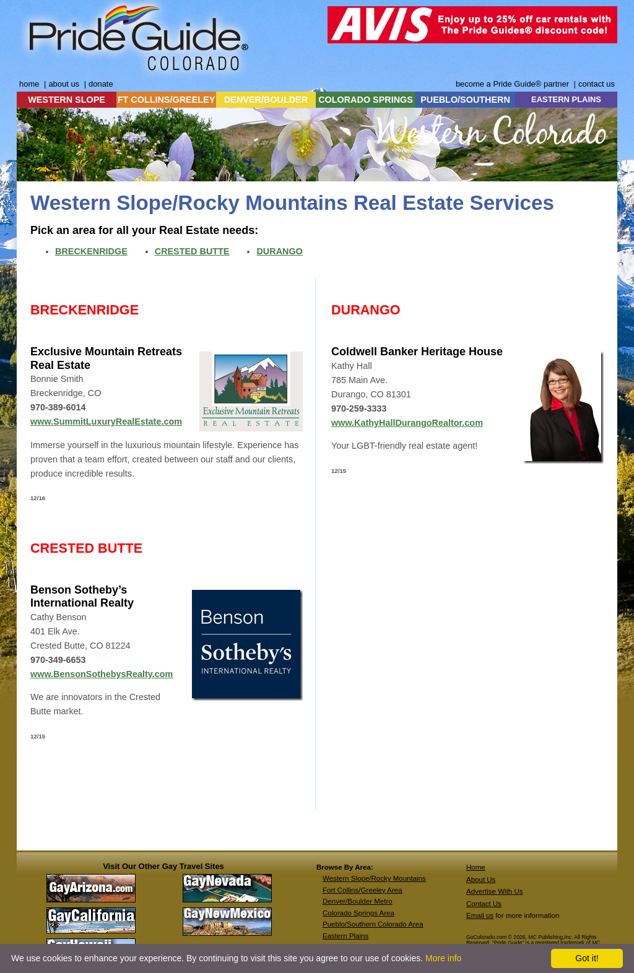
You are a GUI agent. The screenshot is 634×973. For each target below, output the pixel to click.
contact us (596, 84)
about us (63, 84)
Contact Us (484, 903)
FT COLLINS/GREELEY (166, 100)
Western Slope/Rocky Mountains (374, 878)
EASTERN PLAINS (566, 99)
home (29, 84)
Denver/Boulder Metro (358, 901)
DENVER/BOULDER (266, 100)
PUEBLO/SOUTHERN (465, 100)
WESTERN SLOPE (66, 100)
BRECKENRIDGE (91, 251)
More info (443, 958)
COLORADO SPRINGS (365, 100)
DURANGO (279, 251)
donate (101, 84)
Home (475, 867)
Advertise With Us (494, 891)
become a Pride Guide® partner (512, 84)
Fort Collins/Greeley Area (362, 890)
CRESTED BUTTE (192, 251)
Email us (479, 915)
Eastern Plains (345, 936)
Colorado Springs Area (358, 913)
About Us (480, 879)
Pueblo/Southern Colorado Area (373, 924)
